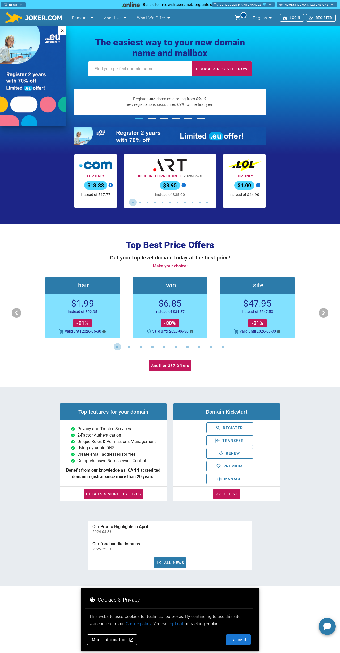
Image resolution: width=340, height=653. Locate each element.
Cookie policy (138, 623)
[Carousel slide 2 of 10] (129, 346)
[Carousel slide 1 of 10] (117, 346)
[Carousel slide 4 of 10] (152, 346)
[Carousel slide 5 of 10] (164, 346)
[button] (170, 307)
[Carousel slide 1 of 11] (133, 202)
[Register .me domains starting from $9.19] (170, 102)
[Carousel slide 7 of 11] (177, 202)
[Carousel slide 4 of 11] (155, 202)
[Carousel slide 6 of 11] (170, 202)
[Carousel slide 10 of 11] (199, 202)
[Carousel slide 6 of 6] (201, 118)
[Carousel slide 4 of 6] (176, 118)
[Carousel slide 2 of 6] (152, 118)
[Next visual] (323, 313)
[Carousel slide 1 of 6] (139, 118)
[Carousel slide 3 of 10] (140, 346)
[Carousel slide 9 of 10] (211, 346)
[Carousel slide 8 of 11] (185, 202)
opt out (176, 623)
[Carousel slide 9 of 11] (192, 202)
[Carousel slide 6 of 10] (176, 346)
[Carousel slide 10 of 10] (222, 346)
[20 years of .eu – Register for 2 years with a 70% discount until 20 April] (170, 136)
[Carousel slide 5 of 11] (162, 202)
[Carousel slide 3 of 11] (147, 202)
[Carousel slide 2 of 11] (140, 202)
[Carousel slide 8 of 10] (199, 346)
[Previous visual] (16, 313)
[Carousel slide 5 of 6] (188, 118)
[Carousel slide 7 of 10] (187, 346)
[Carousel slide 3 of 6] (164, 118)
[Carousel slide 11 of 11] (207, 202)
